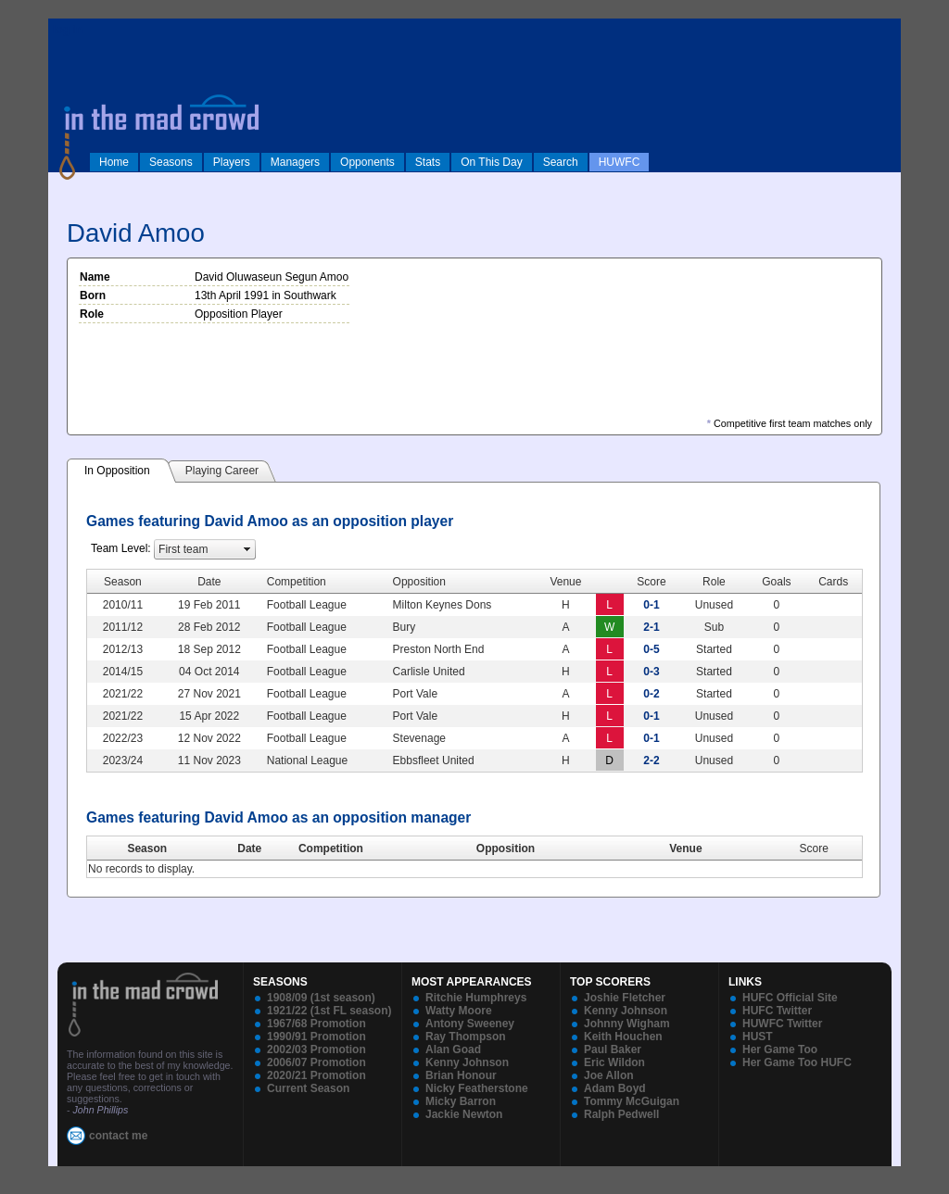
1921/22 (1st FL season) (329, 1010)
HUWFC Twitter (782, 1023)
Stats (427, 162)
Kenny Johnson (467, 1062)
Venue (685, 848)
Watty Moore (458, 1010)
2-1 (651, 627)
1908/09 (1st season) (321, 997)
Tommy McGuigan (631, 1101)
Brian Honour (461, 1075)
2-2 (651, 760)
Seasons (171, 162)
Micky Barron (460, 1101)
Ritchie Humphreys (475, 997)
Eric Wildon (614, 1062)
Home (114, 162)
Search (560, 162)
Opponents (367, 162)
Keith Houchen (623, 1036)
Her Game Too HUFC (797, 1062)
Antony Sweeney (469, 1023)
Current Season (308, 1088)
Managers (295, 162)
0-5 (651, 649)
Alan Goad (453, 1049)
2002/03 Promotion (316, 1049)
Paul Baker (612, 1049)
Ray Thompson (465, 1036)
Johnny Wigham (627, 1023)
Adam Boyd (615, 1088)
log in (67, 29)
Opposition (505, 848)
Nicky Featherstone (476, 1088)
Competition (330, 848)
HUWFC (619, 162)
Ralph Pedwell (621, 1114)
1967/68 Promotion (316, 1023)
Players (231, 162)
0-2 (651, 693)
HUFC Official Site (790, 997)
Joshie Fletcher (624, 997)
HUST (757, 1036)
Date (249, 848)
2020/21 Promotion (316, 1075)
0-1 (651, 604)
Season (147, 848)
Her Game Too (779, 1049)
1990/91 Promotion (316, 1036)
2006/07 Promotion (316, 1062)
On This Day (491, 162)
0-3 (651, 671)
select (247, 549)
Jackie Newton (463, 1114)
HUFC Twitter (777, 1010)
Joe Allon (609, 1075)
